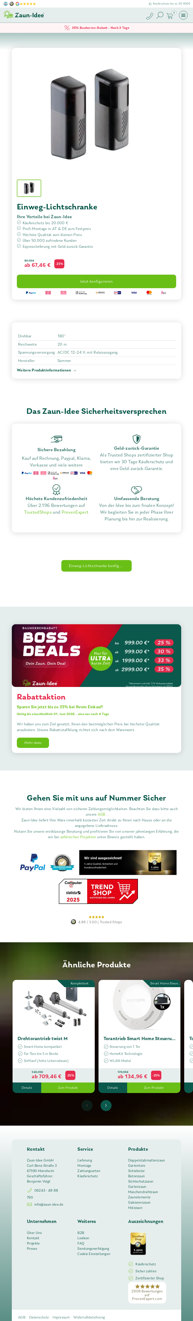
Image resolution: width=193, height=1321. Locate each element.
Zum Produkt (68, 1088)
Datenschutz (39, 1317)
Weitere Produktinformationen (47, 370)
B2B (80, 1233)
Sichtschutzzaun (141, 1181)
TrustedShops (38, 512)
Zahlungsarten (88, 1171)
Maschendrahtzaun (143, 1192)
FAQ (80, 1243)
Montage (84, 1165)
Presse (32, 1249)
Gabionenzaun (139, 1202)
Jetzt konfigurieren (96, 281)
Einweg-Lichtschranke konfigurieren (100, 566)
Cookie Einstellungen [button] (93, 1254)
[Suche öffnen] (160, 15)
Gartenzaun (137, 1187)
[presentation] (86, 1105)
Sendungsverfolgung (93, 1249)
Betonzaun (136, 1176)
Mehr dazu (32, 743)
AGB (102, 814)
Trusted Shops (96, 919)
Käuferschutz (87, 1176)
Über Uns (34, 1233)
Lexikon (83, 1238)
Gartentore (137, 1165)
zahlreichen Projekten (78, 837)
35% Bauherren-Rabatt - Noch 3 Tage (96, 28)
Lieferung (84, 1160)
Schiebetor (136, 1171)
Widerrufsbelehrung (89, 1317)
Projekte (33, 1243)
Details (27, 1088)
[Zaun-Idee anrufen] (151, 17)
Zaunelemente (139, 1197)
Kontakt (33, 1238)
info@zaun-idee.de (45, 1204)
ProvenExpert (75, 512)
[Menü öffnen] (183, 15)
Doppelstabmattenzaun (146, 1160)
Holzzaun (135, 1208)
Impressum (61, 1317)
